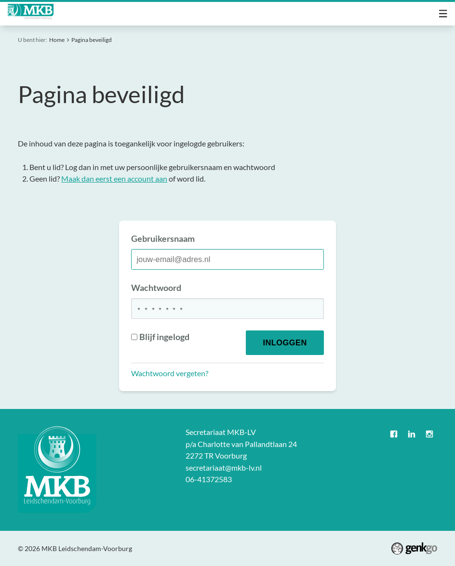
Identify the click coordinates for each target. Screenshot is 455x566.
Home (57, 39)
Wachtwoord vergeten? (169, 373)
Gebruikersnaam (163, 238)
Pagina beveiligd (91, 39)
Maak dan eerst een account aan (114, 178)
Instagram (429, 434)
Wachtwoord (156, 287)
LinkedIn (412, 434)
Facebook (394, 434)
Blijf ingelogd (160, 336)
